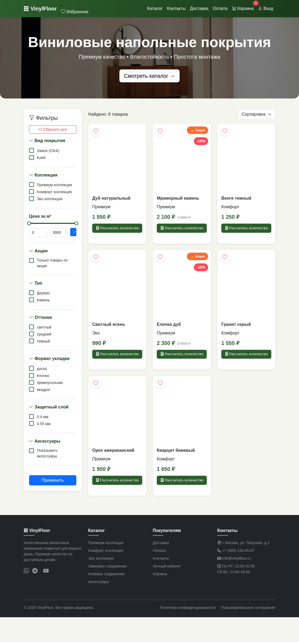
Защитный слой (49, 407)
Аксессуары (44, 441)
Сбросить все (52, 129)
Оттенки (40, 317)
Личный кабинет (167, 591)
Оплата (220, 8)
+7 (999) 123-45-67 (238, 575)
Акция (38, 251)
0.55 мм (43, 424)
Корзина (244, 7)
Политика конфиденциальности (188, 632)
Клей (41, 158)
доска (42, 368)
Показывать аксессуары (47, 453)
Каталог (155, 8)
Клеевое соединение (106, 599)
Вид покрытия (47, 140)
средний (44, 334)
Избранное (74, 11)
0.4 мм (42, 417)
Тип (35, 283)
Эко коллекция (49, 199)
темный (43, 341)
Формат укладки (49, 358)
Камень (43, 300)
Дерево (43, 293)
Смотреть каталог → (149, 76)
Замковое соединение (107, 591)
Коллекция (43, 175)
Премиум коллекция (54, 185)
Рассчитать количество (117, 232)
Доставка (199, 8)
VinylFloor (40, 9)
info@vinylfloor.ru (236, 583)
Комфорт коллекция (54, 192)
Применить (53, 480)
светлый (44, 327)
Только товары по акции (52, 263)
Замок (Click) (48, 151)
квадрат (44, 389)
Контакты (176, 8)
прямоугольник (50, 382)
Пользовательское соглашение (248, 632)
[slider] (29, 223)
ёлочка (43, 375)
